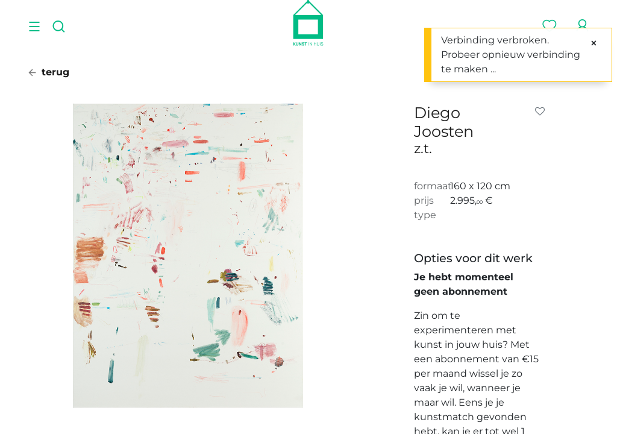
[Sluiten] (594, 43)
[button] (542, 111)
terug (48, 72)
